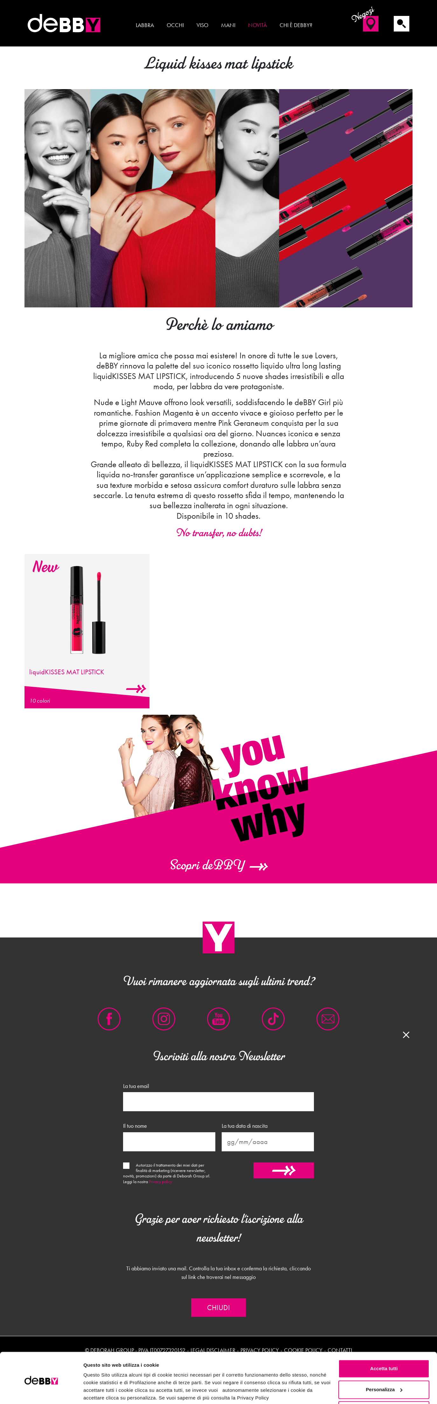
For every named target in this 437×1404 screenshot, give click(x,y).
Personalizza (384, 1365)
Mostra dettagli (100, 1391)
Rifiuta (384, 1386)
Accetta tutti (384, 1344)
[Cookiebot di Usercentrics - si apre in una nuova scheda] (41, 1391)
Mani (228, 25)
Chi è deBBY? (296, 25)
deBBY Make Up (64, 23)
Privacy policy (160, 1181)
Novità (257, 25)
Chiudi (218, 1307)
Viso (202, 25)
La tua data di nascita (244, 1125)
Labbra (145, 25)
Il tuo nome (135, 1125)
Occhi (175, 25)
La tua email (136, 1086)
